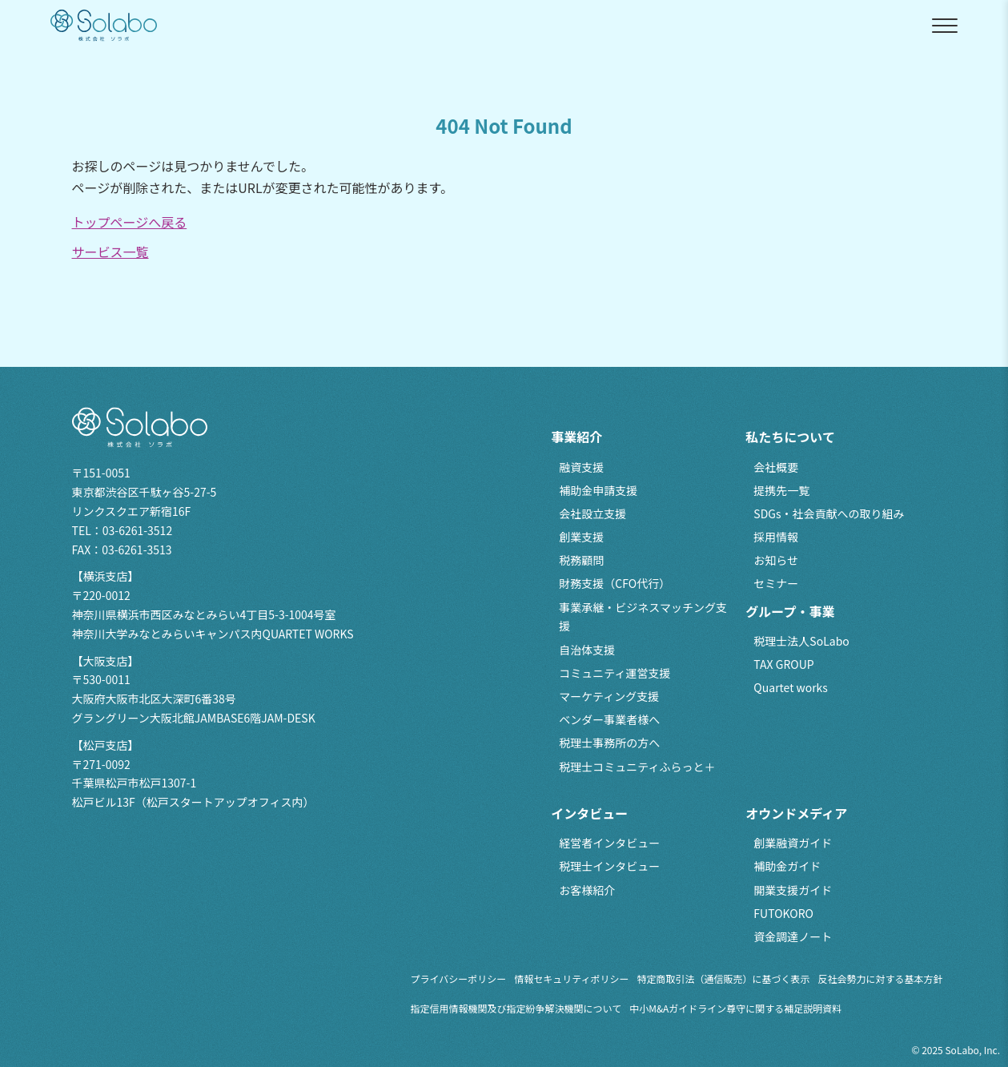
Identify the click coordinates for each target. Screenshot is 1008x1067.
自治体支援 (587, 650)
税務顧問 (581, 560)
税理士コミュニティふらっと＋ (637, 767)
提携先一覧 (781, 490)
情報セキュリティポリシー (571, 978)
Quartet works (790, 687)
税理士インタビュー (609, 866)
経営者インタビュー (609, 843)
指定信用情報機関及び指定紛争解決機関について (516, 1008)
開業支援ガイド (792, 890)
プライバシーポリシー (459, 978)
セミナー (775, 583)
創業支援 (581, 537)
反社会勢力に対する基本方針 (880, 978)
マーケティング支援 (609, 696)
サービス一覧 (110, 251)
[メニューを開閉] (945, 25)
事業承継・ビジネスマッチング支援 (643, 616)
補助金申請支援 (598, 490)
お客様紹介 (587, 890)
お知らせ (775, 560)
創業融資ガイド (792, 843)
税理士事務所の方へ (609, 743)
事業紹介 (576, 436)
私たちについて (790, 436)
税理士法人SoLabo (801, 641)
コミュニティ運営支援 (614, 673)
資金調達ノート (792, 936)
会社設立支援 (592, 513)
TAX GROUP (783, 664)
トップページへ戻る (129, 222)
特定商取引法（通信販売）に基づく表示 (723, 978)
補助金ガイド (787, 866)
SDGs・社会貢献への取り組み (828, 513)
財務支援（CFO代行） (614, 583)
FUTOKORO (783, 913)
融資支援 (581, 467)
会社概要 (775, 467)
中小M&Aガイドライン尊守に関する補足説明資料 (735, 1008)
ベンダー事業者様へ (609, 719)
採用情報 (775, 537)
